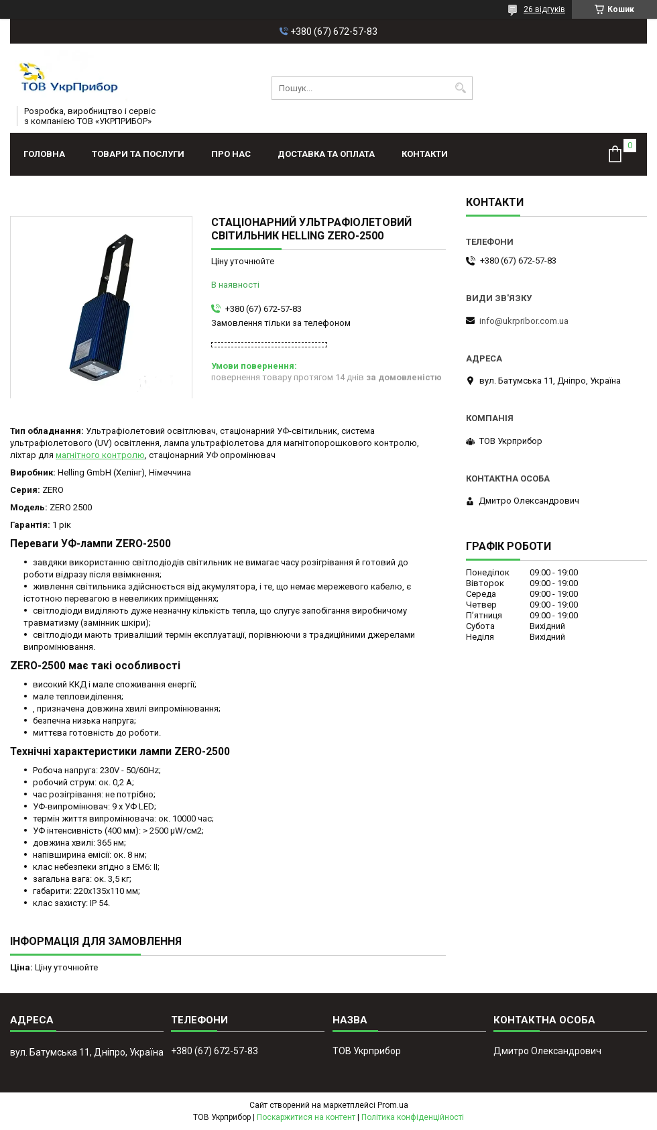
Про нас (231, 154)
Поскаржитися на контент (306, 1117)
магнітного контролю (100, 455)
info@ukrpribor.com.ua (524, 321)
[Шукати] (461, 88)
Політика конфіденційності (412, 1117)
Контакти (425, 154)
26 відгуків (544, 9)
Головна (44, 154)
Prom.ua (392, 1105)
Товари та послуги (138, 154)
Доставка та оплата (326, 154)
